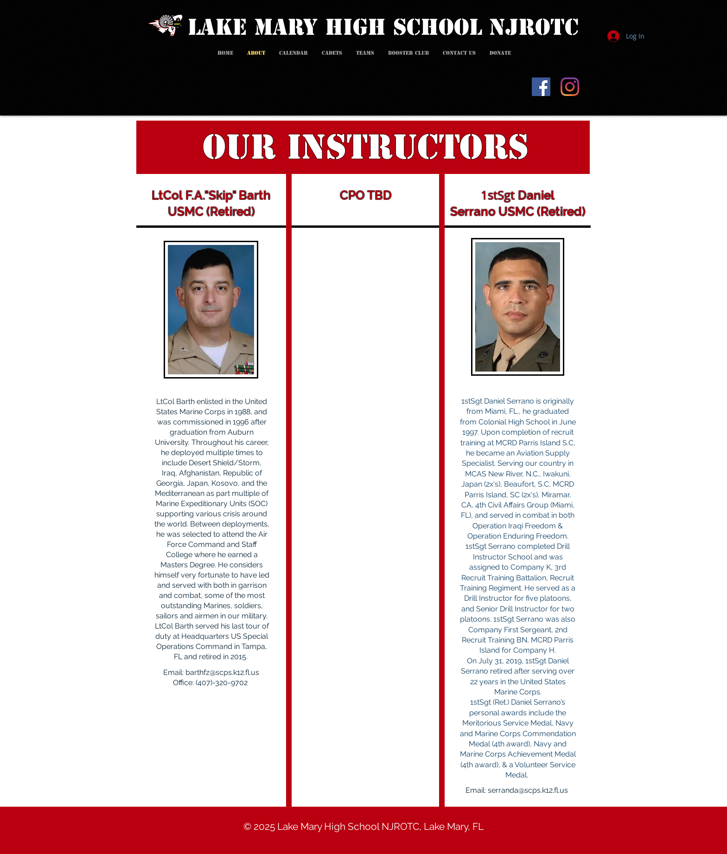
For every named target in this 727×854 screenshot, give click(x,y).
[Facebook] (541, 86)
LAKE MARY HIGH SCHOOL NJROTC (383, 27)
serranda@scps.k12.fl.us (528, 790)
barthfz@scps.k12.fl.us (222, 672)
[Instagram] (570, 86)
